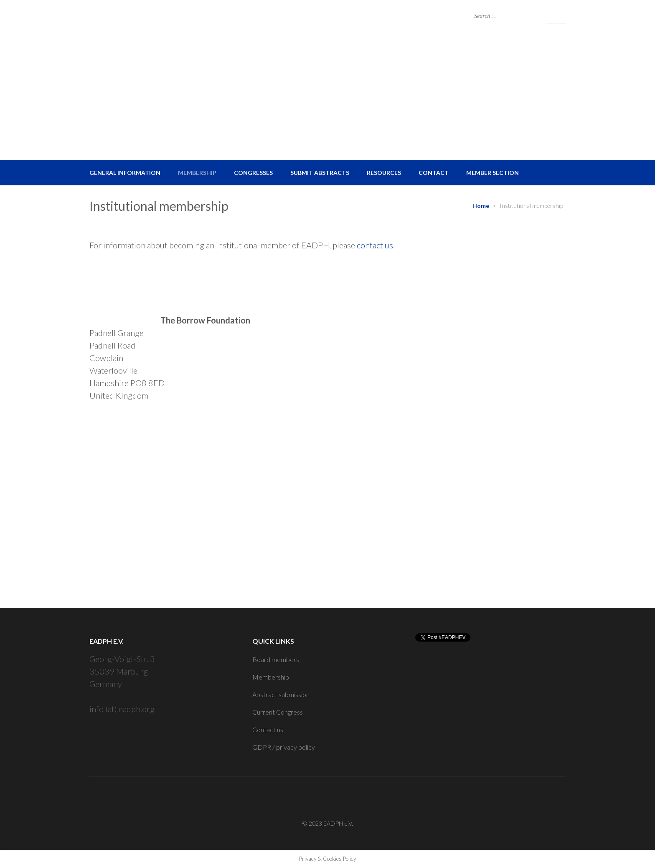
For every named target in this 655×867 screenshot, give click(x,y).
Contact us (267, 729)
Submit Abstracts (319, 172)
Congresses (253, 172)
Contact (434, 172)
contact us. (376, 245)
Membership (197, 172)
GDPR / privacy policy (283, 747)
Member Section (492, 172)
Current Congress (277, 712)
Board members (275, 659)
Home (480, 205)
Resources (384, 172)
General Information (124, 172)
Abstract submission (281, 694)
